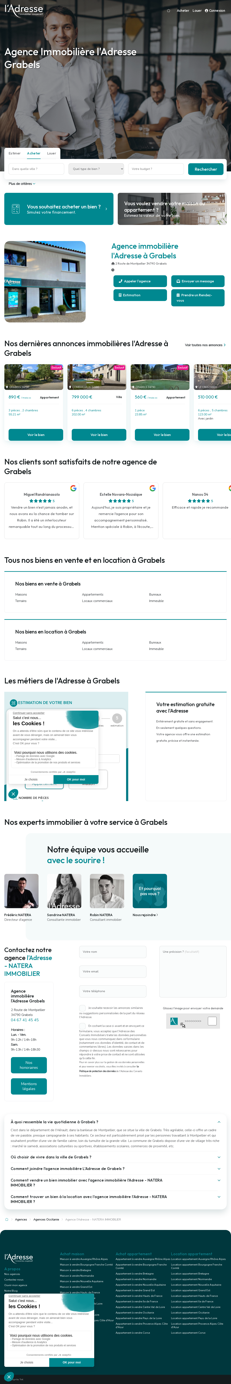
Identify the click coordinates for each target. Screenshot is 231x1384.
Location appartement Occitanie (190, 1312)
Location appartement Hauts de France (194, 1296)
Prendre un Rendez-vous (194, 298)
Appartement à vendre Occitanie (135, 1312)
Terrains (21, 601)
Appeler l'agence (135, 281)
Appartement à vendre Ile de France (137, 1301)
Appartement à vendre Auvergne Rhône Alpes (143, 1259)
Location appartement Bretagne (190, 1273)
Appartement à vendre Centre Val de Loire (140, 1307)
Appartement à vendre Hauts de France (139, 1296)
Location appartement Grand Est (190, 1290)
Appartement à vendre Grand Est (135, 1290)
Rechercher (206, 169)
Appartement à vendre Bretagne (135, 1273)
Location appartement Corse (188, 1333)
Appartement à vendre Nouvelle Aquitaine (141, 1285)
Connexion (215, 11)
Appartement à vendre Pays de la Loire (139, 1318)
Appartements (92, 594)
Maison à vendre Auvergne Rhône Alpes (84, 1259)
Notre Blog (11, 1291)
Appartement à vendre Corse (133, 1333)
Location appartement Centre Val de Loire (195, 1307)
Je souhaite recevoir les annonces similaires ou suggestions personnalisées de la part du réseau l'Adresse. (112, 1012)
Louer (196, 11)
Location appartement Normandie (191, 1279)
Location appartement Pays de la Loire (194, 1318)
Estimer (15, 153)
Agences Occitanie (46, 1220)
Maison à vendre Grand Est (76, 1287)
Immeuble (156, 601)
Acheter (183, 11)
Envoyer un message (195, 281)
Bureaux (155, 594)
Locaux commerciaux (97, 601)
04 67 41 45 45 (25, 1020)
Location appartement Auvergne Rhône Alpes (198, 1259)
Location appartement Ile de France (192, 1301)
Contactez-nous (14, 1279)
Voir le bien (36, 435)
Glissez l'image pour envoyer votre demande (193, 1008)
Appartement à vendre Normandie (136, 1279)
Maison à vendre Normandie (77, 1276)
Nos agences (12, 1274)
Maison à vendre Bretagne (75, 1270)
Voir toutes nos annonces (206, 345)
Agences (21, 1220)
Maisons (21, 594)
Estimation (129, 295)
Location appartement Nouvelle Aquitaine (196, 1285)
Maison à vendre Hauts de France (80, 1292)
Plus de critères (22, 183)
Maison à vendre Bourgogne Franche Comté (86, 1264)
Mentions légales (29, 1086)
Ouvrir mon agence (15, 1285)
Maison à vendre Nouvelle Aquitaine (81, 1281)
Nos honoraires (29, 1065)
